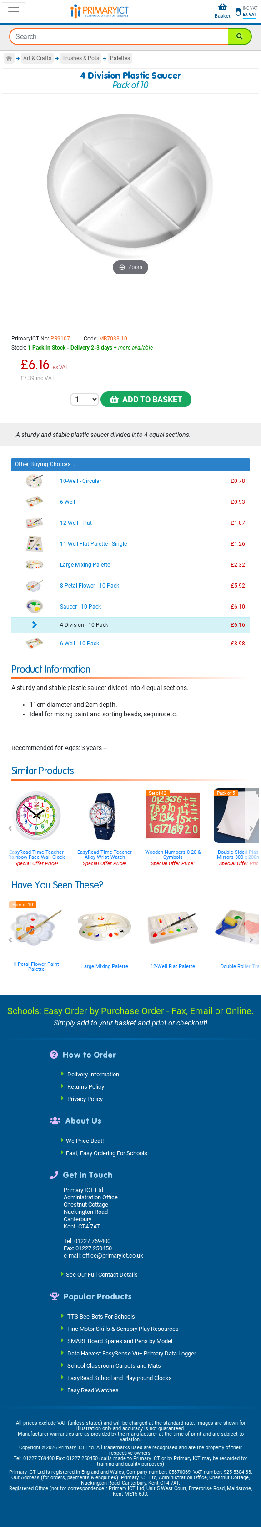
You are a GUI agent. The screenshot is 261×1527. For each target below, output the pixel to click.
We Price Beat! (85, 1140)
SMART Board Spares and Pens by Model (119, 1340)
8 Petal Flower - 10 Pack (89, 586)
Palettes (120, 58)
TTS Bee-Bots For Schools (101, 1316)
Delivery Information (93, 1074)
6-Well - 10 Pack (79, 643)
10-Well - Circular (80, 481)
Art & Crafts (37, 58)
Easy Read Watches (93, 1389)
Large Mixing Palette (85, 565)
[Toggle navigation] (13, 11)
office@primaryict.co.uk (112, 1255)
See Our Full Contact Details (102, 1274)
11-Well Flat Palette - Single (93, 544)
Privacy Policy (85, 1099)
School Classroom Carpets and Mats (114, 1365)
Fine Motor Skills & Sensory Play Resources (123, 1328)
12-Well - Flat (76, 523)
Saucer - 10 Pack (80, 607)
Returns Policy (85, 1086)
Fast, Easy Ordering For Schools (106, 1152)
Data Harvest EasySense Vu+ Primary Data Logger (131, 1352)
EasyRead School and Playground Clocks (119, 1377)
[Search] (240, 36)
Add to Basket (146, 399)
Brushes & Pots (80, 58)
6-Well (67, 502)
